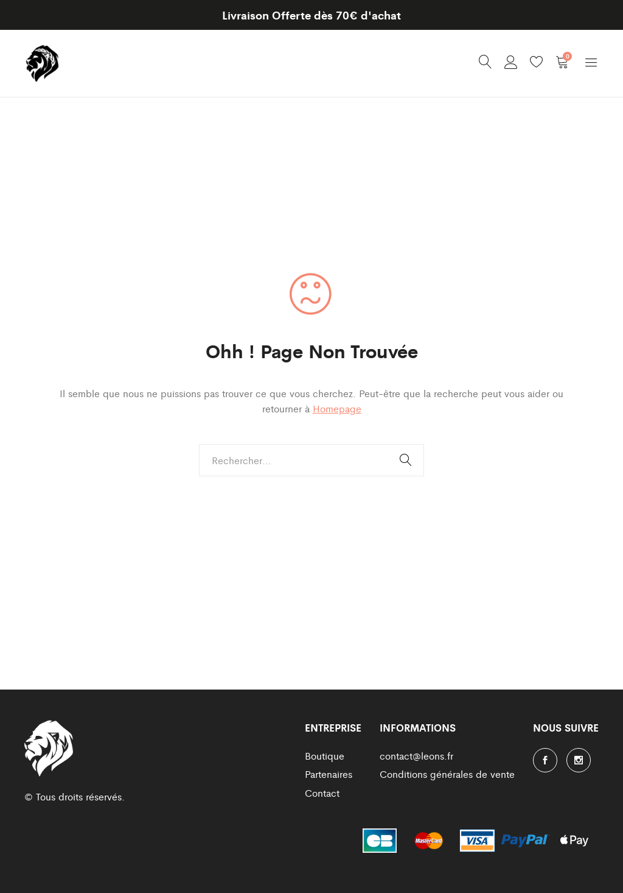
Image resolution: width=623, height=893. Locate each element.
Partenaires (328, 774)
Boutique (324, 756)
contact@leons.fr (416, 756)
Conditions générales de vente (447, 774)
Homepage (337, 408)
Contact (322, 793)
